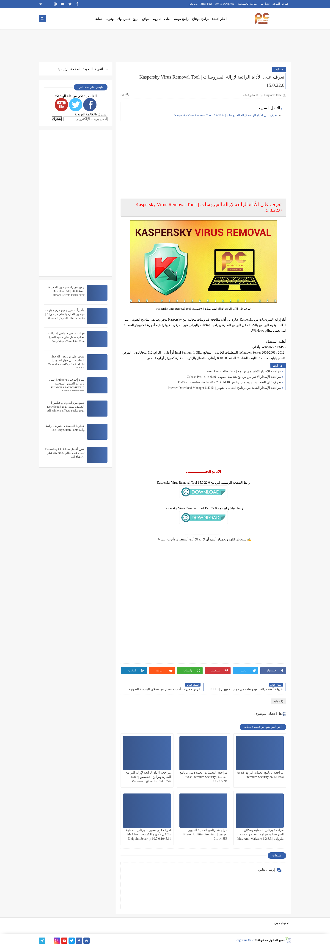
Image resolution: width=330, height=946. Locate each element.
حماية (99, 19)
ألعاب (167, 19)
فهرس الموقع (280, 3)
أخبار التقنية (219, 19)
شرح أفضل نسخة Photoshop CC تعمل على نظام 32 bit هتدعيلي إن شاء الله (65, 452)
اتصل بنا (265, 3)
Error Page (206, 3)
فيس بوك (123, 19)
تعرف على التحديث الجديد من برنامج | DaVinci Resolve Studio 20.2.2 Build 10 (229, 382)
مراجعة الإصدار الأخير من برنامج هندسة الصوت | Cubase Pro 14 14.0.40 (234, 377)
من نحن (193, 3)
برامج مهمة (182, 19)
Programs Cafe (244, 940)
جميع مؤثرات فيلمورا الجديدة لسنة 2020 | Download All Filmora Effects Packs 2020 (66, 291)
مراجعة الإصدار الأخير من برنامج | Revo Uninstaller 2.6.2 (243, 371)
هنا (94, 69)
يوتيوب (110, 19)
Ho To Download (224, 3)
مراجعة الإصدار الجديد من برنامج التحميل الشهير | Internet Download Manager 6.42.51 (224, 388)
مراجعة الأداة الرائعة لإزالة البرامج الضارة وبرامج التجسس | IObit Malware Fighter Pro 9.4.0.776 (148, 777)
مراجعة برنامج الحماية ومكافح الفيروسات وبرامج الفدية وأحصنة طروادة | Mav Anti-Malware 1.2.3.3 (260, 834)
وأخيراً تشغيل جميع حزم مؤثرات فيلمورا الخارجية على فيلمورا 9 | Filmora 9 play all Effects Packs (65, 314)
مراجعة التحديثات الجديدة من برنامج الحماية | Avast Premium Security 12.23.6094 (203, 777)
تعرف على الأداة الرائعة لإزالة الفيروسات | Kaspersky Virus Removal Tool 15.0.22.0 (225, 115)
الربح (136, 19)
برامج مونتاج (200, 19)
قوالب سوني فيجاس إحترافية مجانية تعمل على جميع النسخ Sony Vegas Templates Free (66, 337)
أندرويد (157, 19)
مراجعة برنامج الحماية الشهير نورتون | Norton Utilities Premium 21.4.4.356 (205, 834)
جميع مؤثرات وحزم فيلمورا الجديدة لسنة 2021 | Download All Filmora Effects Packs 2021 (66, 406)
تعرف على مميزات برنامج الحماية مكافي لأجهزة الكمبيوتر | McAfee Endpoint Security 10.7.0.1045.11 (148, 834)
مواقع (146, 19)
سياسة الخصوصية (247, 3)
